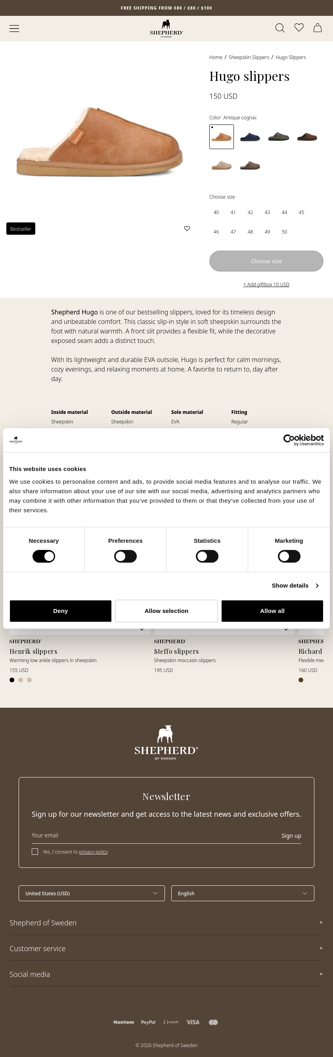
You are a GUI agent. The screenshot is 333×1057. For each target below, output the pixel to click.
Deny (60, 610)
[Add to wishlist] (187, 228)
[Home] (167, 28)
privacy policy (93, 851)
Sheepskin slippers (249, 57)
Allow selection (167, 610)
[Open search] (281, 28)
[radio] (216, 212)
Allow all (272, 610)
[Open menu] (14, 28)
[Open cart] (319, 28)
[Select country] (92, 893)
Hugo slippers (291, 57)
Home (215, 57)
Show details (290, 585)
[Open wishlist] (300, 28)
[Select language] (242, 893)
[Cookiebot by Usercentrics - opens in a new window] (289, 440)
